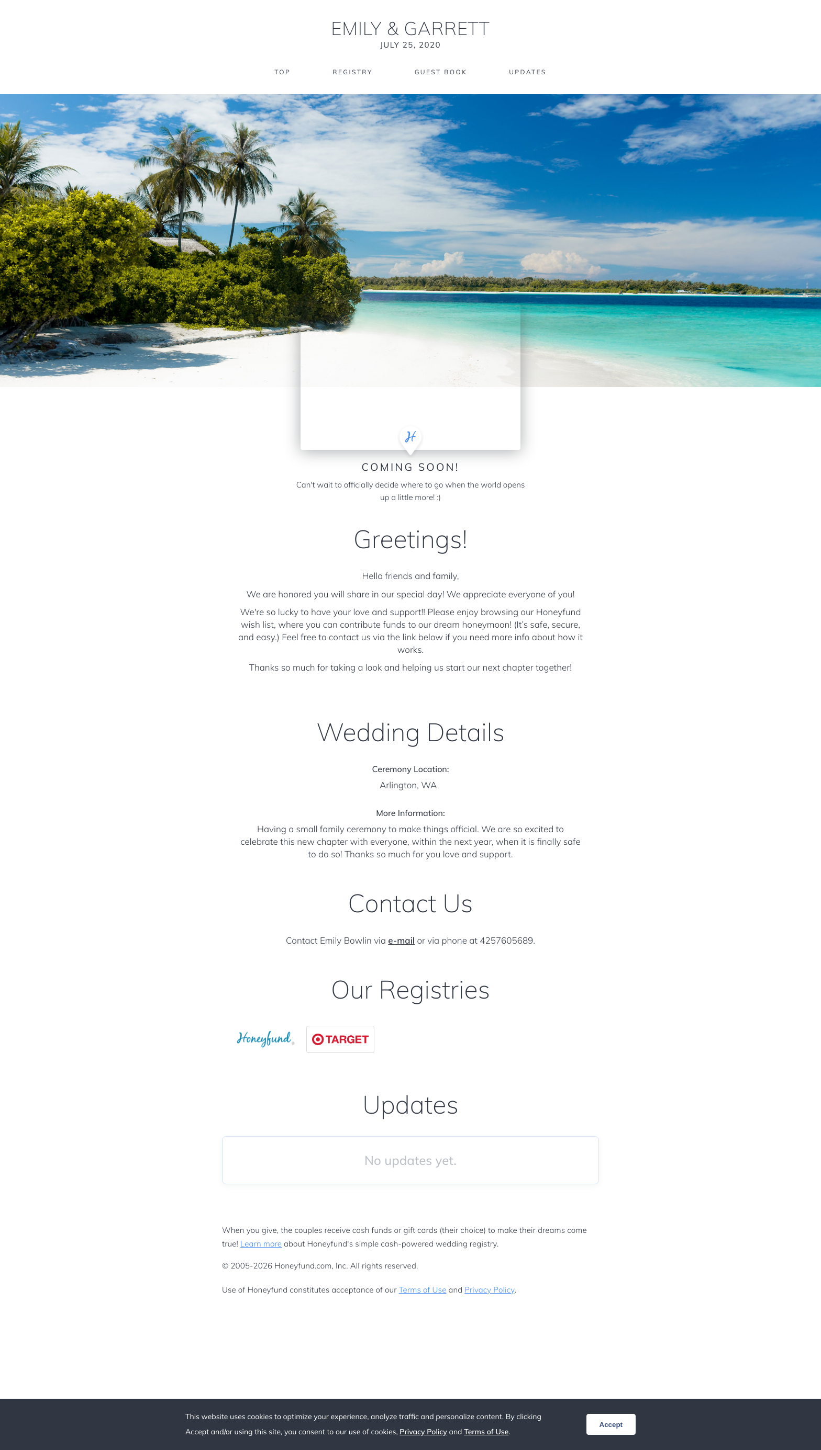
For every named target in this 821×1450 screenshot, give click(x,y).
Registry (352, 72)
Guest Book (441, 72)
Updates (528, 72)
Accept (611, 1425)
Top (282, 72)
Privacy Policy (489, 1290)
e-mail (401, 940)
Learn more (261, 1244)
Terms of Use (423, 1290)
